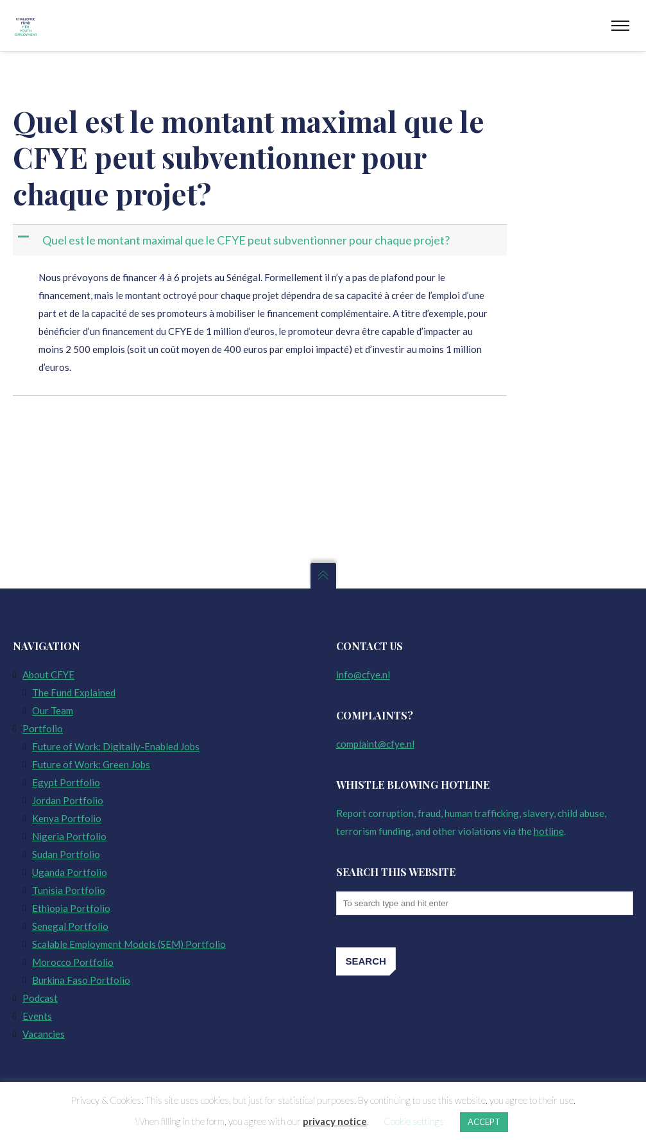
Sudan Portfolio (66, 854)
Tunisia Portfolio (68, 890)
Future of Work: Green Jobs (91, 764)
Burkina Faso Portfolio (81, 980)
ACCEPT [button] (484, 1122)
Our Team (52, 710)
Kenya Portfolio (66, 818)
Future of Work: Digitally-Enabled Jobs (116, 746)
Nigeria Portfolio (69, 836)
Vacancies (43, 1034)
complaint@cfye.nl (375, 744)
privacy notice (335, 1121)
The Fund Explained (73, 692)
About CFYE (48, 674)
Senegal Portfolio (70, 926)
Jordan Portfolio (67, 800)
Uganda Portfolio (69, 872)
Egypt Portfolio (66, 782)
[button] (261, 240)
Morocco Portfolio (73, 962)
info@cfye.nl (363, 674)
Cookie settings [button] (414, 1121)
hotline (549, 831)
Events (37, 1016)
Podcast (40, 998)
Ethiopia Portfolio (71, 908)
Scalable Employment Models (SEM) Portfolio (129, 944)
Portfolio (42, 728)
